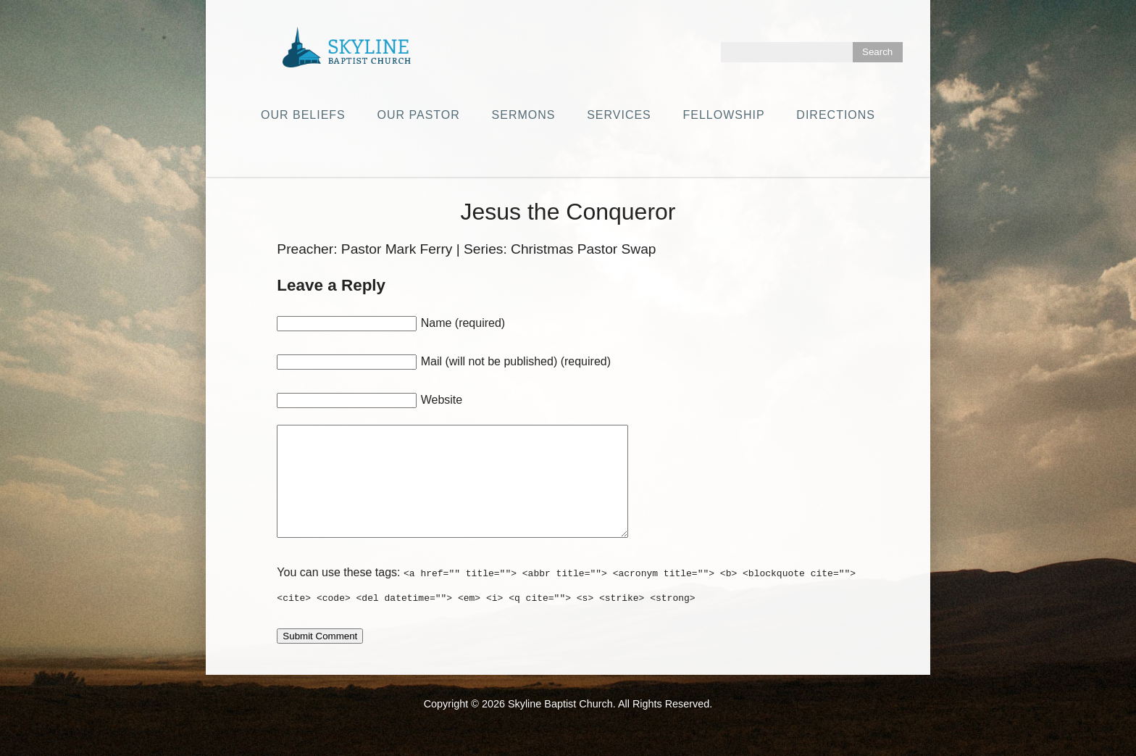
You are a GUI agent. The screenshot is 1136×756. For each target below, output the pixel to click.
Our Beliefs (303, 115)
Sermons (524, 115)
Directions (835, 115)
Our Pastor (418, 115)
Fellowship (724, 115)
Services (619, 115)
